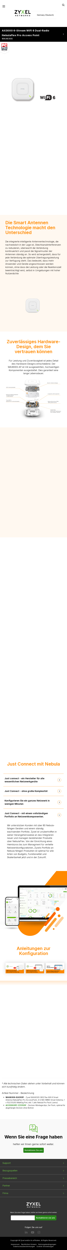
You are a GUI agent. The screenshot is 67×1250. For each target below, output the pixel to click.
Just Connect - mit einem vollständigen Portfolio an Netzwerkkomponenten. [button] (26, 815)
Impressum (15, 1244)
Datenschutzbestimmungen (24, 1246)
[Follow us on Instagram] (39, 1233)
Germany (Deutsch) (45, 15)
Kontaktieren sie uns (45, 1218)
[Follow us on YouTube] (32, 1233)
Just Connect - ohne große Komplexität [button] (26, 791)
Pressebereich (9, 1178)
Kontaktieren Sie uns (34, 1150)
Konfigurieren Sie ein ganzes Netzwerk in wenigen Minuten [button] (27, 802)
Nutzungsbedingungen (47, 1244)
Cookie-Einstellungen (45, 1246)
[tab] (33, 780)
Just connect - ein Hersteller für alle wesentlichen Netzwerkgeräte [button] (24, 780)
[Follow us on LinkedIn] (26, 1233)
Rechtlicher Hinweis (29, 1244)
